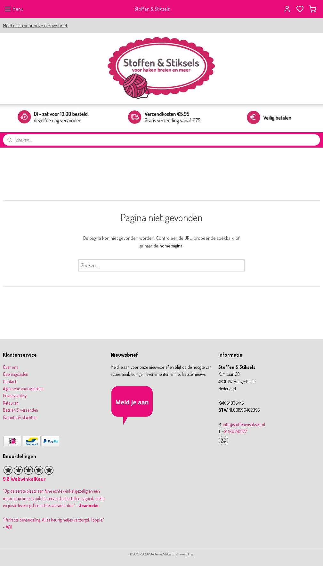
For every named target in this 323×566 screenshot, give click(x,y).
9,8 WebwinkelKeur (24, 479)
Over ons (10, 367)
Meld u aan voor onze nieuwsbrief (35, 25)
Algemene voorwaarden (23, 388)
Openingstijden (15, 374)
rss (191, 554)
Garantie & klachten (19, 417)
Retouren (11, 403)
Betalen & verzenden (20, 410)
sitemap (181, 554)
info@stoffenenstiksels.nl (244, 424)
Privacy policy (15, 395)
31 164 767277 (235, 431)
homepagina (170, 246)
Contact (9, 381)
